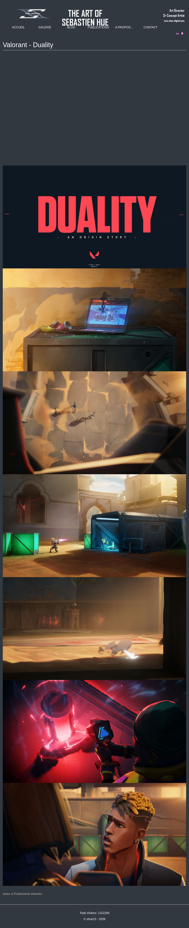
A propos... (124, 27)
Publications (98, 27)
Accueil (18, 27)
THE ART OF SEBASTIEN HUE (85, 11)
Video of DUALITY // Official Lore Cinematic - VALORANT (94, 109)
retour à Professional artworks (22, 893)
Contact (151, 27)
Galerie (44, 27)
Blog (71, 27)
